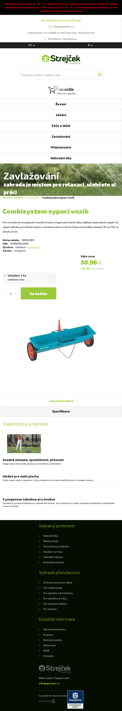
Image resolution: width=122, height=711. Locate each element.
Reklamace (49, 645)
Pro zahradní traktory (55, 603)
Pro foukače (50, 608)
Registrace (70, 38)
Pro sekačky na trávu (55, 598)
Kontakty (48, 655)
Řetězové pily (50, 541)
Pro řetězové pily (52, 587)
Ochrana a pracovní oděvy (57, 582)
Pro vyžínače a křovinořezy (58, 593)
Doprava (48, 634)
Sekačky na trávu (53, 551)
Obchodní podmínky (54, 629)
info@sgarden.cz (49, 683)
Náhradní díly (50, 535)
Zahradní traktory (53, 556)
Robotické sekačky (53, 562)
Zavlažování (32, 197)
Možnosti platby (52, 639)
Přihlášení (54, 38)
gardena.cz (33, 247)
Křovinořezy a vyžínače (56, 546)
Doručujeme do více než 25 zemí (61, 20)
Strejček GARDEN (13, 197)
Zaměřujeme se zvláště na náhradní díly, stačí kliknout (61, 32)
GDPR (46, 650)
